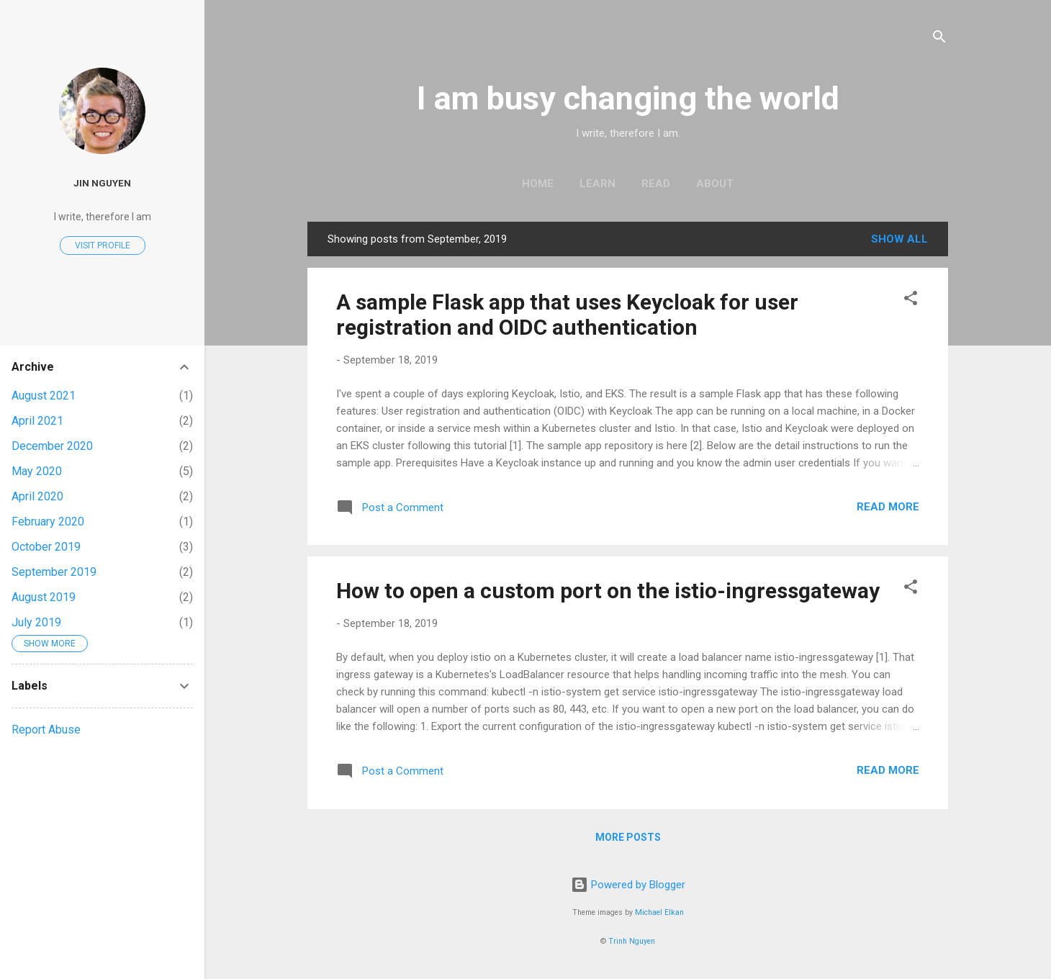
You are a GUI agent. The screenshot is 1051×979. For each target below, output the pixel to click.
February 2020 (48, 521)
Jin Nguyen (102, 183)
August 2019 (44, 597)
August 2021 (44, 395)
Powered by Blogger (628, 884)
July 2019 (36, 622)
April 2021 (37, 421)
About (715, 183)
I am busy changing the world (628, 98)
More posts (628, 837)
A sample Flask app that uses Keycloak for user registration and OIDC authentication (567, 314)
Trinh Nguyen (631, 941)
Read (655, 183)
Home (538, 183)
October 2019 (46, 547)
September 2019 (54, 572)
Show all (899, 239)
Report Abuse (46, 729)
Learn (597, 183)
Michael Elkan (659, 912)
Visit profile (102, 245)
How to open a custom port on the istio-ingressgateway (608, 590)
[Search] (939, 39)
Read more (888, 506)
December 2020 (52, 446)
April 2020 (37, 496)
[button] (910, 300)
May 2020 (37, 471)
